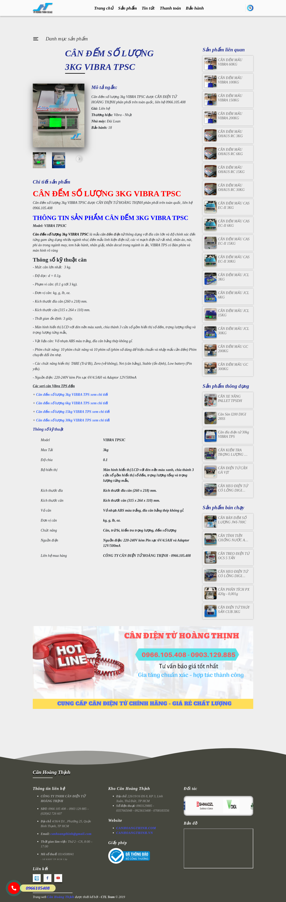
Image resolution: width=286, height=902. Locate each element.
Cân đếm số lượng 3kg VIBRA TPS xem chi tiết (72, 395)
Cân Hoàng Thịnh (51, 772)
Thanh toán (170, 8)
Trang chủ (103, 8)
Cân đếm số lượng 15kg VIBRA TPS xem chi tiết (73, 412)
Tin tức (148, 8)
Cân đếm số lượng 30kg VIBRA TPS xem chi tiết (73, 420)
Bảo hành (195, 8)
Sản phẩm (127, 8)
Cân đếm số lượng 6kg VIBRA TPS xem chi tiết (72, 403)
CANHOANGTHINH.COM (136, 828)
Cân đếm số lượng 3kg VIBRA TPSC (61, 234)
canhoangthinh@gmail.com (71, 834)
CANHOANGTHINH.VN (134, 833)
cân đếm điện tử (112, 234)
